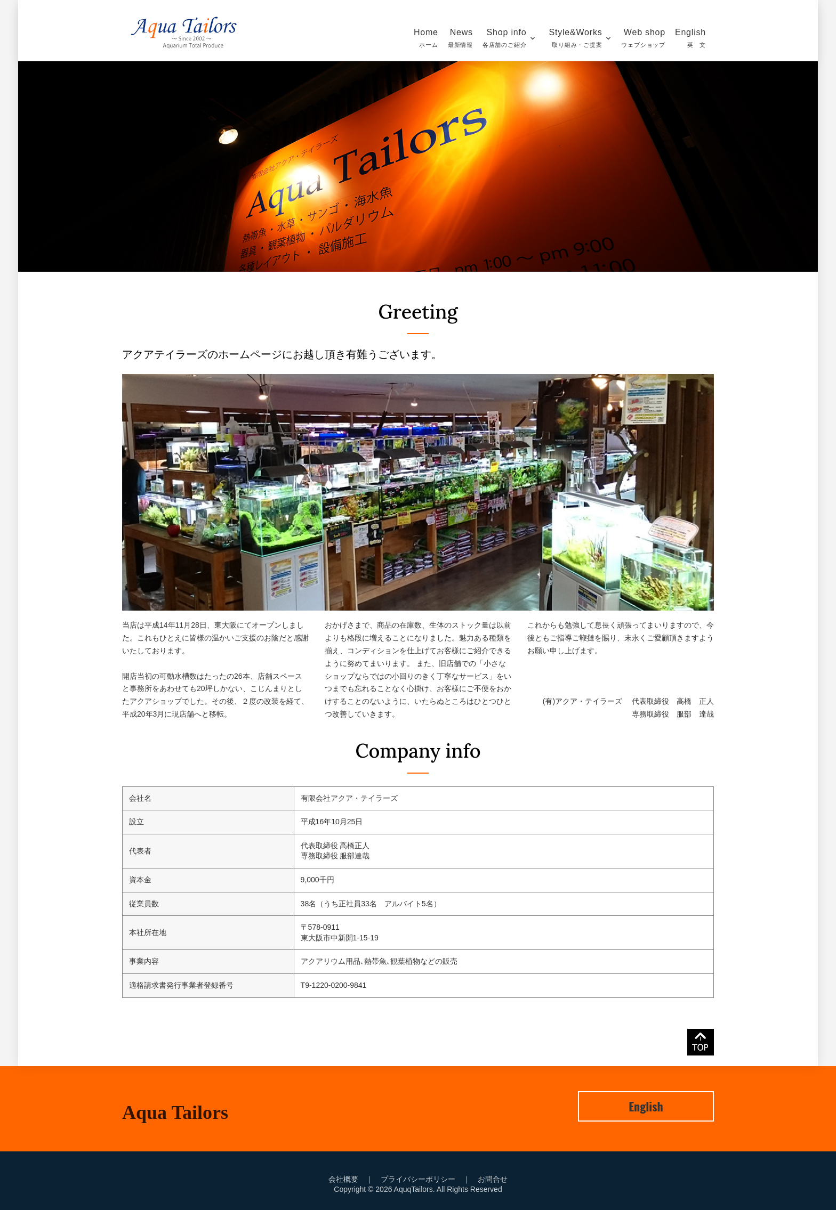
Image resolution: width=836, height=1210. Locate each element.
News (460, 38)
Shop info (505, 38)
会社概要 (343, 1179)
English (690, 38)
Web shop (643, 38)
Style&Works (578, 38)
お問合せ (493, 1179)
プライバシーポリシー (418, 1179)
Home (426, 38)
